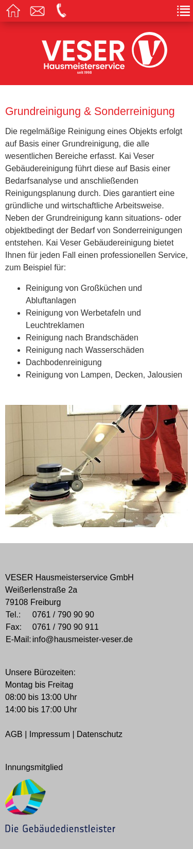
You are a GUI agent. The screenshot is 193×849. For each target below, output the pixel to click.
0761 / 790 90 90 (63, 614)
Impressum (49, 734)
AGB (14, 734)
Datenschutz (99, 734)
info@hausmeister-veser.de (82, 639)
